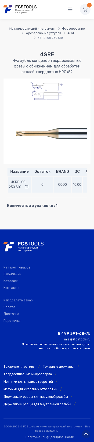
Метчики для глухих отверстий (28, 382)
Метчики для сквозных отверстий (30, 389)
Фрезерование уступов (43, 33)
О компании (12, 274)
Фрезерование (73, 28)
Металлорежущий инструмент (32, 28)
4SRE (71, 33)
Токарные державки (59, 367)
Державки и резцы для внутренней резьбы (37, 404)
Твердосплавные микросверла (28, 374)
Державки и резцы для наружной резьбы (36, 397)
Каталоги (11, 281)
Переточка (12, 321)
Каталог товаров (17, 267)
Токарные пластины (19, 367)
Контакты (11, 288)
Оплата (9, 307)
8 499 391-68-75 (74, 333)
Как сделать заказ (18, 300)
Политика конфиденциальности (49, 437)
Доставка (11, 314)
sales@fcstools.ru (76, 339)
